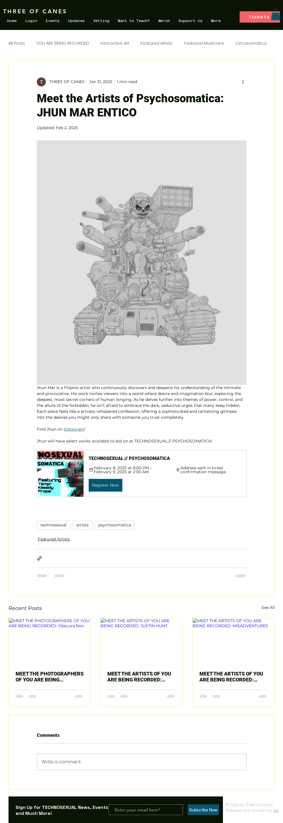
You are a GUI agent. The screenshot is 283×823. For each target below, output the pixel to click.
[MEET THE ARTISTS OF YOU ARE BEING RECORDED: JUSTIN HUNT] (141, 641)
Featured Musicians (204, 43)
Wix (276, 810)
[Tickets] (260, 17)
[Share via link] (39, 558)
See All (268, 607)
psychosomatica (114, 524)
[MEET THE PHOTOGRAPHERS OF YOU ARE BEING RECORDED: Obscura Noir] (50, 641)
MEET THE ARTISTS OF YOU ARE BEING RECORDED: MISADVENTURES (231, 677)
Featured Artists (157, 43)
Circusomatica (251, 43)
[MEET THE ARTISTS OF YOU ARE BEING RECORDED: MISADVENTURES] (234, 641)
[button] (275, 14)
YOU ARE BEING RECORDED (62, 43)
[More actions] (243, 82)
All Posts (16, 43)
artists (82, 524)
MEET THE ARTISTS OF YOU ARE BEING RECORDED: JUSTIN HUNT (139, 677)
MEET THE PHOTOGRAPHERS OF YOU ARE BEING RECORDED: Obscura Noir (50, 677)
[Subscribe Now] (203, 809)
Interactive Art (115, 43)
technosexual (54, 524)
